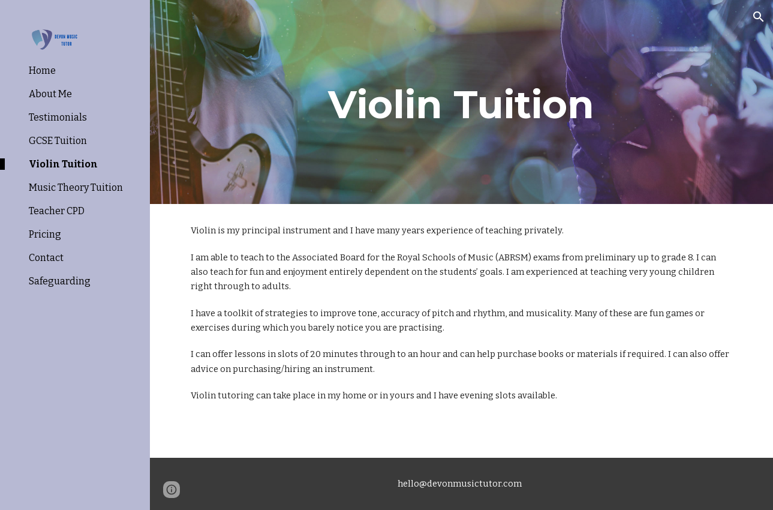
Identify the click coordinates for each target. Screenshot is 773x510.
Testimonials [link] (58, 117)
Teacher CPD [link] (57, 211)
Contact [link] (46, 257)
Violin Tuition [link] (63, 164)
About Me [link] (50, 94)
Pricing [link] (45, 234)
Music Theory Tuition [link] (76, 187)
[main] (461, 102)
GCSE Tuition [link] (58, 140)
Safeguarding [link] (60, 281)
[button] (758, 16)
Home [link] (42, 70)
